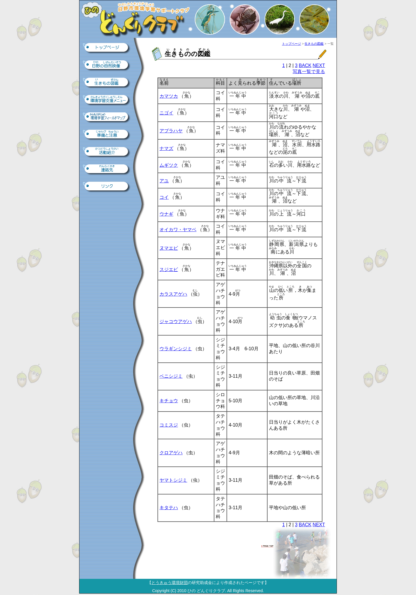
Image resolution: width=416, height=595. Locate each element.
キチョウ (168, 400)
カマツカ (168, 96)
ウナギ (166, 214)
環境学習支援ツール (106, 100)
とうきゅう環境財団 (169, 582)
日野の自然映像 (106, 65)
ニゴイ (166, 112)
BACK (305, 65)
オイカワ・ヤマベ (177, 229)
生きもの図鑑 (106, 82)
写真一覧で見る (309, 71)
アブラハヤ (171, 130)
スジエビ (168, 269)
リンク (106, 186)
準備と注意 (106, 134)
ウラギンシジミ (175, 348)
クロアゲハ (171, 452)
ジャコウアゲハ (175, 321)
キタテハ (168, 507)
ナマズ (166, 148)
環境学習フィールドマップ (106, 117)
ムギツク (168, 165)
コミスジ (168, 424)
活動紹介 (106, 152)
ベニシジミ (171, 376)
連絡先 (106, 169)
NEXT (319, 65)
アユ (164, 180)
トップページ (106, 48)
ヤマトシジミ (173, 480)
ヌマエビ (168, 248)
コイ (164, 197)
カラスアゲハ (173, 294)
